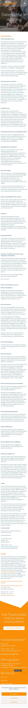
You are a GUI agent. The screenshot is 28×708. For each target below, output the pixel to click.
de (1, 601)
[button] (24, 670)
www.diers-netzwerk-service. (8, 595)
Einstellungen (14, 702)
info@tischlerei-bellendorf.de (11, 546)
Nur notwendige (14, 698)
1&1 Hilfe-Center (15, 92)
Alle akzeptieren (14, 694)
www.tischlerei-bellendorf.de (8, 571)
